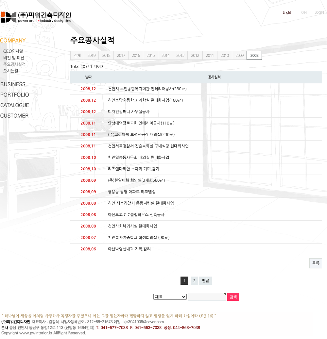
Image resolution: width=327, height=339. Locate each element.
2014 (165, 56)
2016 (136, 56)
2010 (225, 56)
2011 (210, 56)
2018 (106, 56)
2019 (91, 56)
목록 (315, 263)
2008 (254, 56)
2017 (121, 56)
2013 (180, 56)
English (287, 12)
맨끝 (205, 281)
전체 (77, 56)
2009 (239, 56)
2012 (195, 56)
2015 (150, 56)
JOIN (303, 12)
